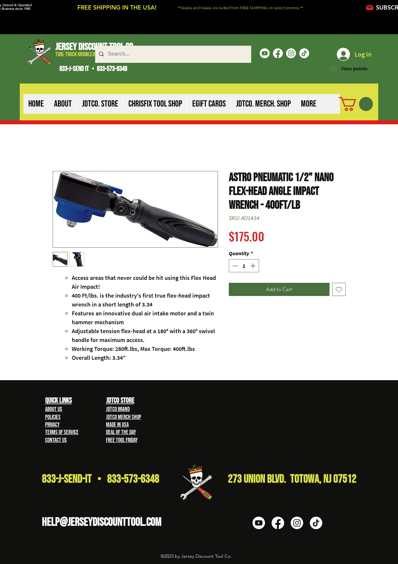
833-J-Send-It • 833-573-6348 (100, 479)
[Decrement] (234, 265)
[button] (63, 104)
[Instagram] (291, 53)
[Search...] (172, 54)
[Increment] (253, 265)
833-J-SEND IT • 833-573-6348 (93, 69)
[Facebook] (278, 53)
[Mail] (370, 7)
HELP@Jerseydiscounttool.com (101, 522)
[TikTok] (304, 53)
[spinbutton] (244, 265)
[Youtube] (265, 53)
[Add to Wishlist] (339, 289)
